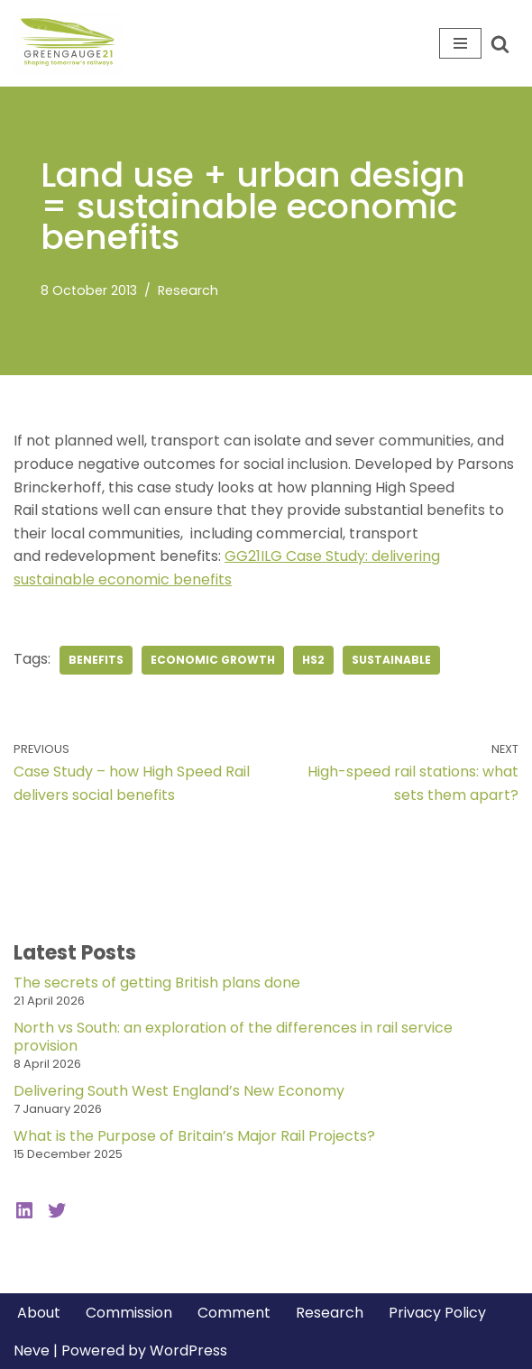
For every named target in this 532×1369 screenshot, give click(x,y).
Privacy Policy (437, 1312)
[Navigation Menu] (460, 43)
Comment (234, 1312)
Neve (32, 1350)
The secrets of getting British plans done (157, 982)
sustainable (391, 659)
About (38, 1312)
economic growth (213, 659)
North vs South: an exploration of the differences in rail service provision (233, 1036)
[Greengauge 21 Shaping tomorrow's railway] (72, 43)
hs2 (313, 659)
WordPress (188, 1350)
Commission (129, 1312)
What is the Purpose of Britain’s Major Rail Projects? (194, 1136)
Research (188, 290)
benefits (96, 659)
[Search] (500, 43)
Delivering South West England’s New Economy (179, 1090)
